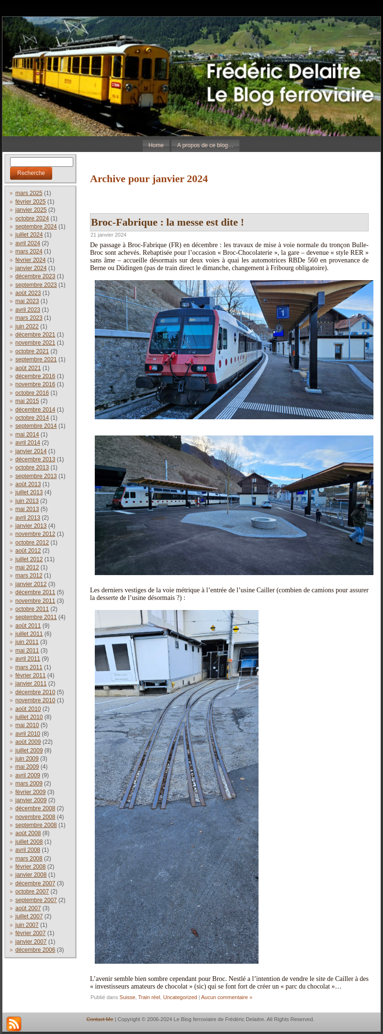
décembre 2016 (35, 376)
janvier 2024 (30, 268)
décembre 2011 (35, 592)
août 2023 (28, 293)
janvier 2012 (30, 584)
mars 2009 (29, 783)
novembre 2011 (35, 601)
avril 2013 (27, 517)
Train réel (149, 997)
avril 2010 (27, 733)
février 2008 (30, 866)
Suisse (127, 997)
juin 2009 (27, 758)
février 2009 (30, 792)
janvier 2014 (30, 451)
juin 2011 (27, 642)
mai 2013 (27, 509)
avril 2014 (27, 442)
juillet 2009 (29, 750)
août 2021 (28, 368)
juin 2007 (27, 925)
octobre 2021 (32, 351)
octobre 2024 (32, 218)
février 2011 (30, 675)
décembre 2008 (35, 808)
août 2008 (28, 833)
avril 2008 (27, 850)
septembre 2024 (36, 226)
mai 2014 (27, 434)
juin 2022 (27, 326)
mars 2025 (29, 193)
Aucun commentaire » (226, 997)
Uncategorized (180, 997)
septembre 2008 (36, 825)
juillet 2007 (29, 916)
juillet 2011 (29, 634)
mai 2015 (27, 401)
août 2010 (28, 709)
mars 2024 (29, 251)
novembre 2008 (35, 817)
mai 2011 (27, 650)
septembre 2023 (36, 285)
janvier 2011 (30, 683)
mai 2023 (27, 301)
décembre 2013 (35, 459)
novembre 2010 (35, 700)
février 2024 (30, 260)
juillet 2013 (29, 492)
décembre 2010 (35, 692)
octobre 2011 (32, 609)
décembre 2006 (35, 950)
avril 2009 (27, 775)
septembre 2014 (36, 426)
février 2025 (30, 201)
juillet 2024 (29, 234)
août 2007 (28, 908)
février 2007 (30, 933)
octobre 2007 (32, 891)
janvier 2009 (30, 800)
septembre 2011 (36, 617)
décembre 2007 (35, 883)
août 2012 (28, 550)
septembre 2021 (36, 359)
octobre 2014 (32, 417)
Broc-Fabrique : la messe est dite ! (167, 222)
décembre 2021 (35, 334)
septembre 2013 (36, 476)
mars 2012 (29, 575)
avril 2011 (27, 658)
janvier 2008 (30, 874)
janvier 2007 (30, 941)
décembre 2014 (35, 409)
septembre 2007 (36, 900)
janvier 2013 (30, 525)
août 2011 (28, 625)
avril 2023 (27, 309)
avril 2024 (27, 243)
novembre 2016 (35, 384)
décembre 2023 (35, 276)
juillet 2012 (29, 559)
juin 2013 (27, 501)
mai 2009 (27, 766)
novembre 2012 (35, 534)
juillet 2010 (29, 717)
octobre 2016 (32, 393)
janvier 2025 (30, 210)
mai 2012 (27, 567)
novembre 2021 (35, 342)
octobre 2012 (32, 542)
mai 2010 (27, 725)
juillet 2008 (29, 841)
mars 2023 (29, 318)
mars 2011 (29, 667)
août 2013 (28, 484)
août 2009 (28, 742)
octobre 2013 (32, 467)
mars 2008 (29, 858)
